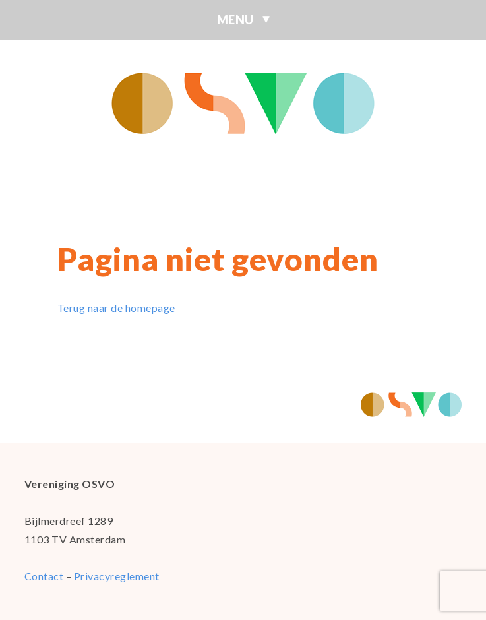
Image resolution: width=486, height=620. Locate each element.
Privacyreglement (117, 576)
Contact (44, 576)
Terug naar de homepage (116, 307)
